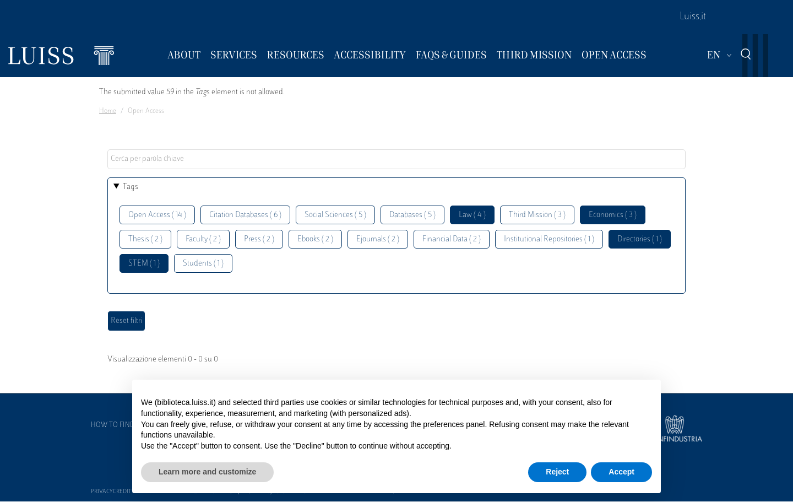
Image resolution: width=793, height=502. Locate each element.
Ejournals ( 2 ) (377, 239)
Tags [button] (130, 187)
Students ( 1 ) (203, 264)
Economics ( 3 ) (613, 215)
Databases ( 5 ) (412, 215)
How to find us (118, 425)
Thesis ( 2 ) (145, 239)
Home (107, 111)
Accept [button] (621, 471)
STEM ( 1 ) (144, 264)
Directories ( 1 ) (639, 239)
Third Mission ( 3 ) (537, 215)
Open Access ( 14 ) (157, 215)
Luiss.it (693, 17)
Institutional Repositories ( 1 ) (549, 239)
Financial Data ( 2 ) (451, 239)
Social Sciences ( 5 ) (335, 215)
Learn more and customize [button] (207, 471)
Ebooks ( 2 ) (315, 239)
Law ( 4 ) (472, 215)
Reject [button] (557, 471)
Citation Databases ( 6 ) (245, 215)
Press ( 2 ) (259, 239)
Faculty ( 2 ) (203, 239)
